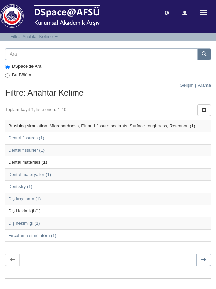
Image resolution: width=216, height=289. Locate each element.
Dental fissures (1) (26, 137)
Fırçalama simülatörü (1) (32, 235)
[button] (167, 12)
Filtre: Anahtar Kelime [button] (34, 36)
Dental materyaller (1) (29, 174)
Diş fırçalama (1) (24, 198)
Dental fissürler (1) (26, 150)
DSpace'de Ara (23, 66)
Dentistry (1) (20, 186)
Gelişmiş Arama (195, 85)
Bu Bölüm (18, 75)
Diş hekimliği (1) (24, 223)
